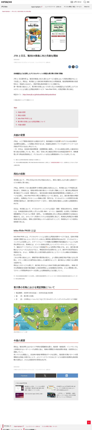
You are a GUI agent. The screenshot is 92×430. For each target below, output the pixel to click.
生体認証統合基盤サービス (57, 162)
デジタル (6, 426)
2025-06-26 (16, 59)
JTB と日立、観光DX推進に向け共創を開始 (36, 56)
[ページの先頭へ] (89, 422)
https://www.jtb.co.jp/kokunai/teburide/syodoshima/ (39, 94)
